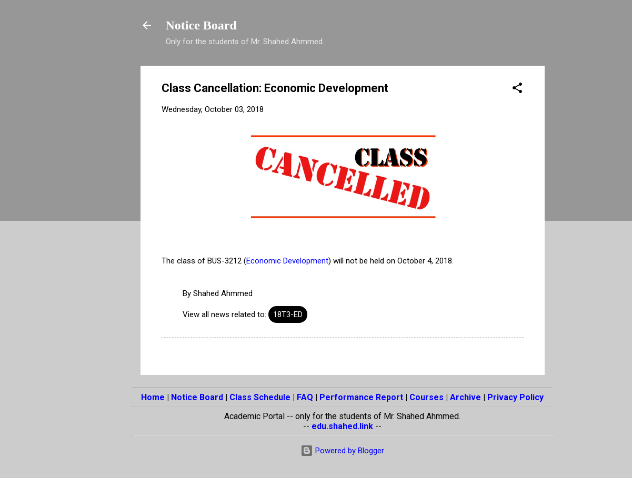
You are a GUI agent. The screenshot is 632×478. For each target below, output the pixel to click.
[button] (517, 90)
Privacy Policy (515, 397)
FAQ (305, 397)
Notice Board (201, 25)
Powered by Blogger (342, 450)
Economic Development (287, 261)
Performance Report (361, 397)
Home (153, 397)
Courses (426, 397)
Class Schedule (259, 397)
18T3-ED (288, 314)
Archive (465, 397)
